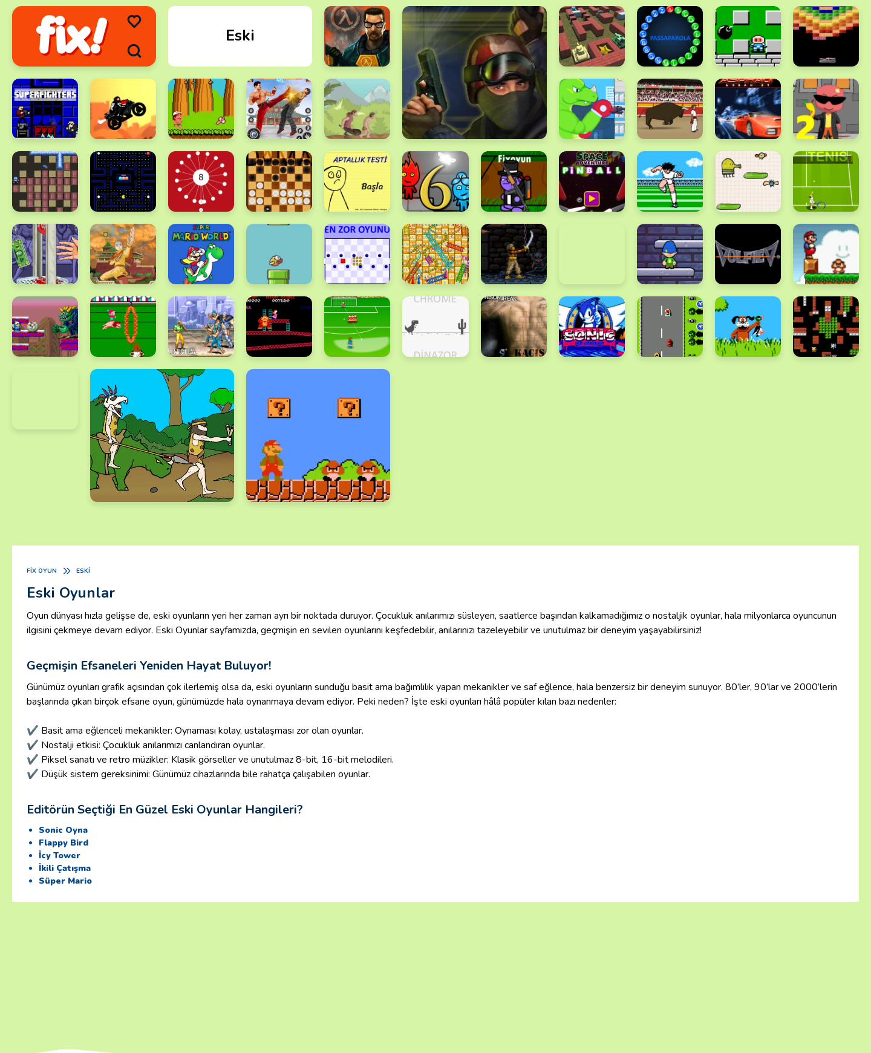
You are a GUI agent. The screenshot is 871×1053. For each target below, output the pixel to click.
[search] (134, 51)
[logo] (72, 36)
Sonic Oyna (63, 830)
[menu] (134, 22)
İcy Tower (59, 855)
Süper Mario (65, 881)
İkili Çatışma (65, 868)
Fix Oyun (42, 571)
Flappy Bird (63, 843)
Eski (83, 571)
